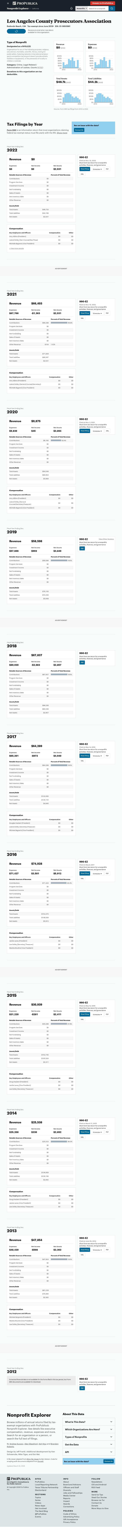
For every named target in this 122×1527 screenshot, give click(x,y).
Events (38, 1517)
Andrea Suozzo (16, 1444)
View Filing (85, 169)
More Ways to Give (100, 1508)
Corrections (68, 1506)
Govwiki (40, 1461)
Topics (38, 1497)
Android (102, 1485)
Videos (38, 1503)
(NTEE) (40, 67)
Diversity (67, 1490)
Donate (95, 1506)
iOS (93, 1485)
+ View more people (16, 248)
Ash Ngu (42, 1444)
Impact (66, 1501)
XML (82, 174)
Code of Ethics (69, 1514)
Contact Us (79, 130)
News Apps (40, 1506)
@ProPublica (40, 1514)
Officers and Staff (71, 1487)
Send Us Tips (97, 1495)
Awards (66, 1504)
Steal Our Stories (99, 1497)
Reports (66, 1498)
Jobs (65, 1493)
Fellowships (77, 1493)
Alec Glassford (31, 1444)
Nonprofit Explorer (18, 8)
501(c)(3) (26, 46)
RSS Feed (96, 1487)
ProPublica (40, 1482)
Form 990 (11, 130)
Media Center (69, 1496)
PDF (108, 169)
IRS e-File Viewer (33, 1459)
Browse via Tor (98, 1500)
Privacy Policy (69, 1522)
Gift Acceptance (70, 1519)
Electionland (40, 1490)
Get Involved (41, 1508)
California (35, 8)
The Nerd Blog (41, 1511)
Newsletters (97, 1482)
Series (38, 1500)
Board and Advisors (72, 1485)
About (66, 1482)
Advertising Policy (71, 1517)
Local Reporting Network (46, 1485)
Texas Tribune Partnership (46, 1487)
